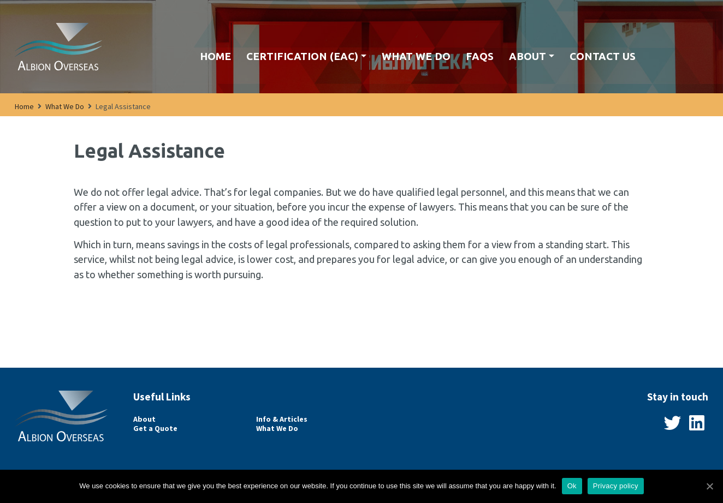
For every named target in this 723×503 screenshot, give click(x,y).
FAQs (480, 56)
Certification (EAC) (302, 56)
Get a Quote (155, 428)
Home (215, 56)
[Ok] (709, 486)
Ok (572, 486)
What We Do (416, 56)
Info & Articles (281, 419)
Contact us (603, 56)
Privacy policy (615, 486)
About (527, 56)
